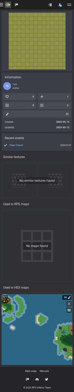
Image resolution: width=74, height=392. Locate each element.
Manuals (44, 371)
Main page (31, 371)
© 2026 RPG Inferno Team (37, 387)
